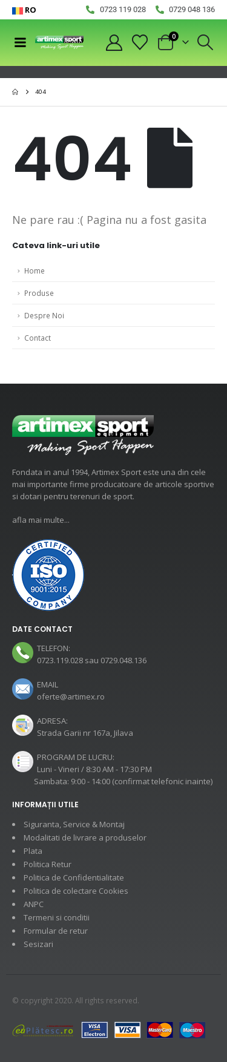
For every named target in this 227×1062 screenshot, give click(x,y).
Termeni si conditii (57, 917)
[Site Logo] (59, 43)
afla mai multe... (41, 519)
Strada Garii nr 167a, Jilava (85, 732)
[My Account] (113, 42)
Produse (39, 293)
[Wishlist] (140, 42)
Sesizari (38, 944)
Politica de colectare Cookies (76, 890)
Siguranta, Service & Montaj (74, 824)
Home (34, 270)
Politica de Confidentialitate (74, 877)
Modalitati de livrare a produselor (85, 837)
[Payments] (109, 1029)
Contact (37, 338)
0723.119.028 (60, 660)
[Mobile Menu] (20, 42)
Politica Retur (47, 864)
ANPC (34, 904)
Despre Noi (44, 315)
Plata (33, 850)
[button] (205, 42)
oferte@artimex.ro (71, 696)
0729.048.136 (123, 660)
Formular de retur (56, 930)
